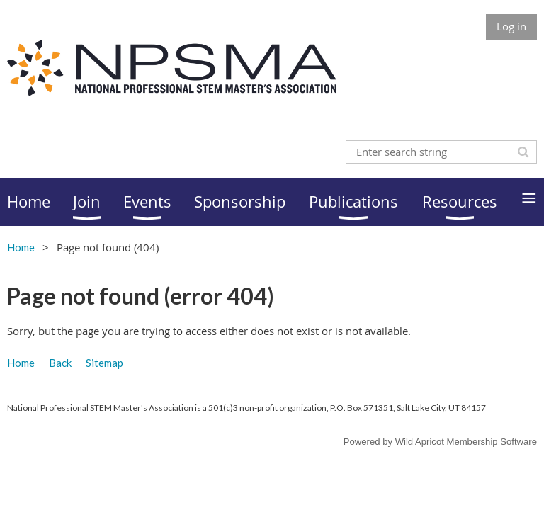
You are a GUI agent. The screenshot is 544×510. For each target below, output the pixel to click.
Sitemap (104, 362)
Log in (511, 26)
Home (21, 247)
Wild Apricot (419, 441)
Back (60, 362)
